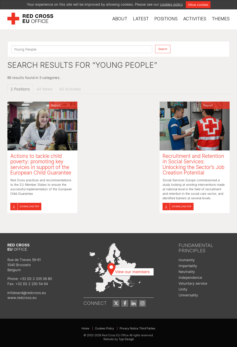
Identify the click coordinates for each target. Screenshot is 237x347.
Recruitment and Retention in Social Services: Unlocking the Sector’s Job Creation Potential (193, 164)
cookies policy (171, 4)
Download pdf (29, 206)
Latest (141, 18)
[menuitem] (120, 19)
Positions (166, 18)
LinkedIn (133, 303)
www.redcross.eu (22, 298)
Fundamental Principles (196, 247)
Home (85, 328)
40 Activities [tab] (70, 89)
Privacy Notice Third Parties (137, 328)
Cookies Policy (104, 328)
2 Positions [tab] (20, 89)
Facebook (124, 303)
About (119, 18)
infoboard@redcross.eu (26, 293)
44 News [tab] (44, 89)
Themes (221, 18)
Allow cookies (198, 5)
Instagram (142, 303)
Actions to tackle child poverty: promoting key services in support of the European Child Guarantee (40, 164)
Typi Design (126, 339)
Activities (194, 18)
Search (162, 49)
